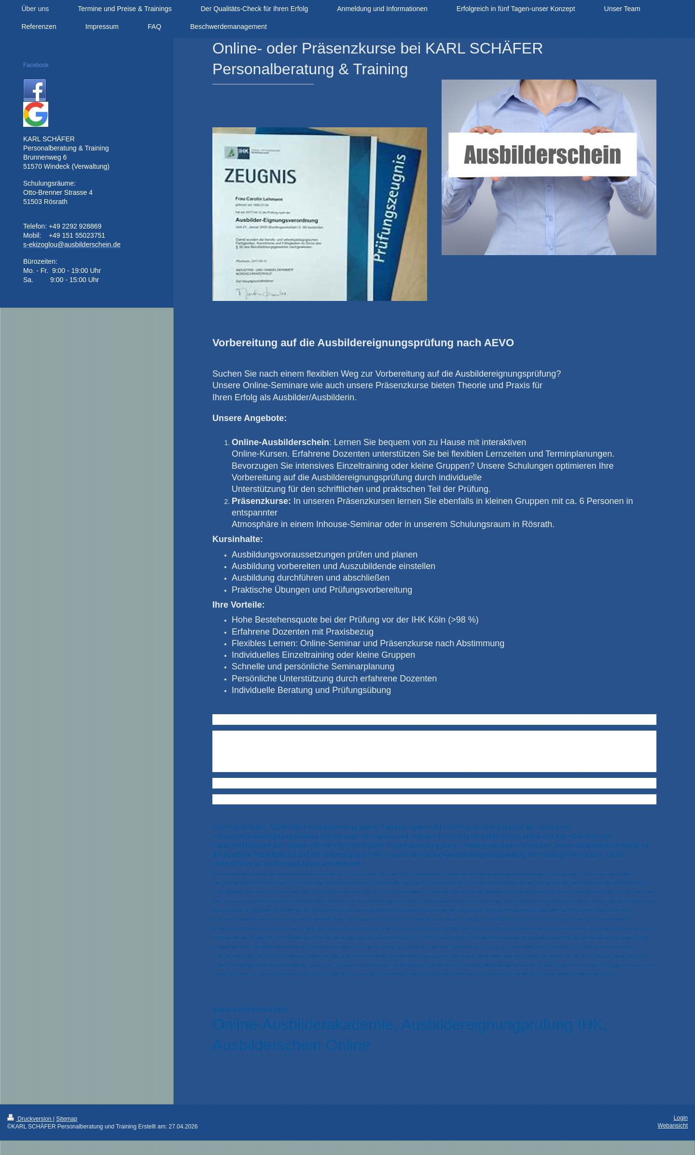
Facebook (36, 65)
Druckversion (30, 1118)
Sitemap (66, 1118)
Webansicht (673, 1125)
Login (681, 1117)
